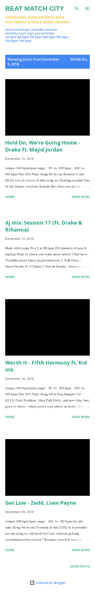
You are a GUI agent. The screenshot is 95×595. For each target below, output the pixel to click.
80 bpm (23, 37)
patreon (51, 29)
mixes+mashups (17, 29)
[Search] (76, 7)
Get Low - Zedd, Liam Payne (40, 502)
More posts (80, 566)
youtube (37, 29)
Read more (81, 197)
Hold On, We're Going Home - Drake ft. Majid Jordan (42, 146)
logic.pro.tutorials (40, 33)
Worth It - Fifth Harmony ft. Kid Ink (46, 366)
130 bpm (25, 41)
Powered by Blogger (48, 583)
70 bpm (11, 37)
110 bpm (62, 37)
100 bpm (48, 37)
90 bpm (35, 37)
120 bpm (11, 41)
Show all (79, 59)
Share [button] (10, 197)
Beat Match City (34, 8)
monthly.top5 (15, 33)
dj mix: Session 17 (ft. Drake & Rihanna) (43, 226)
